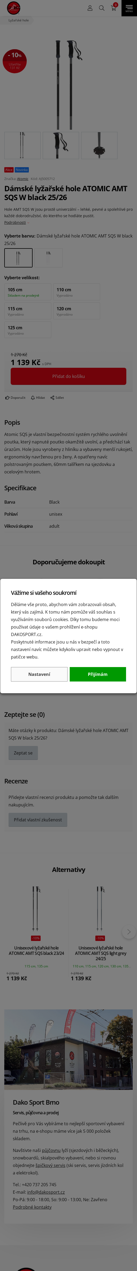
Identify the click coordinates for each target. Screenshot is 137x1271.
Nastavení (39, 674)
